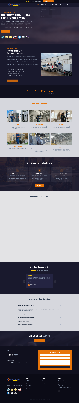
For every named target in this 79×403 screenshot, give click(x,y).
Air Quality (27, 390)
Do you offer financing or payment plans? (39, 324)
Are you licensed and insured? (39, 321)
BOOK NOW (5, 31)
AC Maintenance (28, 383)
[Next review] (55, 281)
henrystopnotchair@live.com (13, 357)
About (64, 4)
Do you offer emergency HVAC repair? (39, 314)
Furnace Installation (29, 386)
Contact (68, 4)
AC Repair (27, 380)
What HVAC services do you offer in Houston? (39, 305)
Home (38, 4)
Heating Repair (28, 385)
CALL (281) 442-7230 (48, 1)
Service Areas (58, 4)
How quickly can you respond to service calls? (39, 317)
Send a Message (56, 367)
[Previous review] (24, 281)
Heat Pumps (28, 388)
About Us (43, 380)
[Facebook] (59, 391)
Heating (52, 4)
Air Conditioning (44, 4)
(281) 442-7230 (10, 360)
